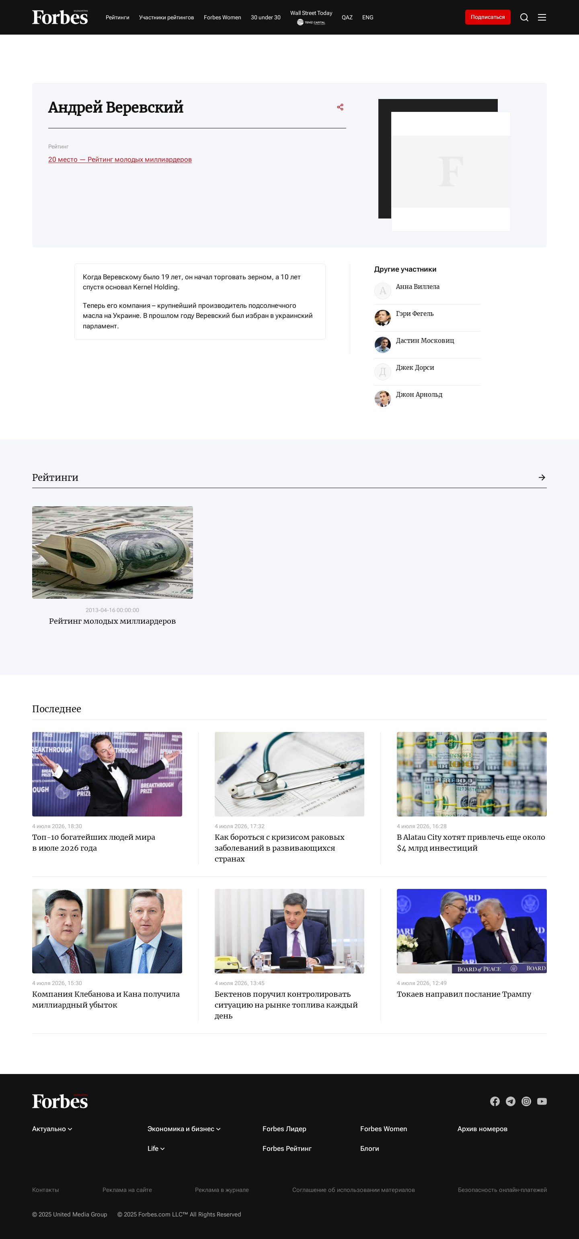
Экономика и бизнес (181, 1129)
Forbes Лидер (284, 1129)
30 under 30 (266, 17)
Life (153, 1148)
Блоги (369, 1148)
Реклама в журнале (222, 1190)
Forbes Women (222, 17)
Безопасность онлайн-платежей (502, 1190)
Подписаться (488, 17)
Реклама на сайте (127, 1190)
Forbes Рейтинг (287, 1148)
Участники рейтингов (166, 17)
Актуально (49, 1129)
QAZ (347, 17)
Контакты (45, 1190)
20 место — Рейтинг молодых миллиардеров (120, 159)
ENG (368, 17)
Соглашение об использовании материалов (353, 1190)
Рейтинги (117, 17)
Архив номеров (483, 1129)
